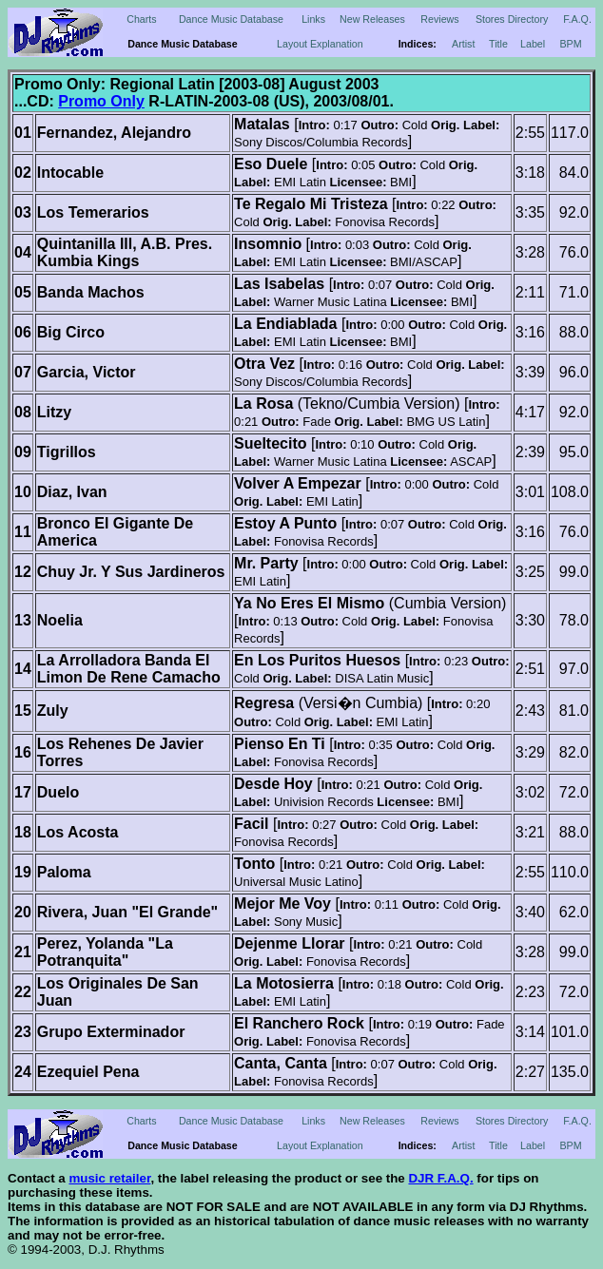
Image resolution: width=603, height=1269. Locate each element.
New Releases (372, 19)
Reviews (439, 19)
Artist (463, 43)
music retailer (109, 1178)
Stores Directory (512, 19)
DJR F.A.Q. (440, 1178)
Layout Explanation (320, 43)
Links (313, 19)
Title (498, 43)
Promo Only (101, 101)
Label (532, 43)
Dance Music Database (231, 19)
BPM (571, 43)
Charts (141, 19)
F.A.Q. (577, 19)
